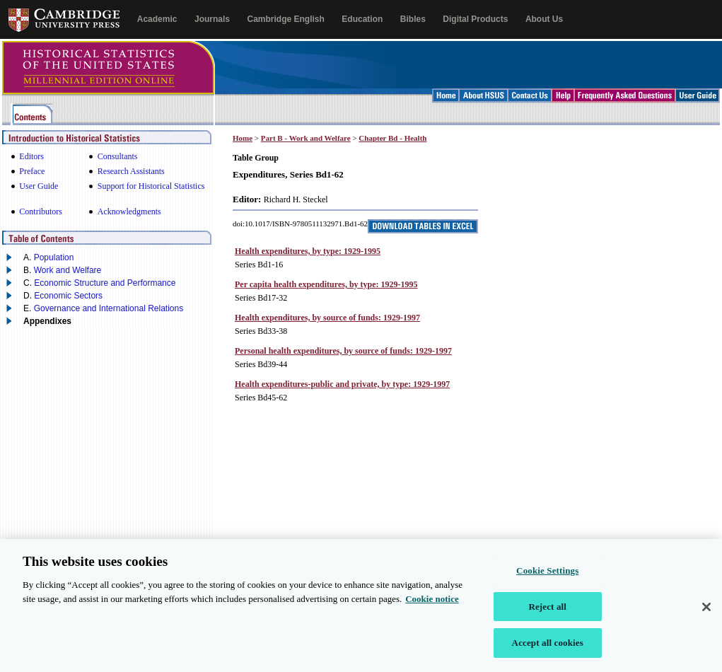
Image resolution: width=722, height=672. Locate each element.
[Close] (706, 610)
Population (54, 257)
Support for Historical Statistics (151, 186)
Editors (31, 156)
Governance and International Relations (108, 308)
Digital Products (475, 19)
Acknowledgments (129, 211)
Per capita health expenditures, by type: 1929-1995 (326, 284)
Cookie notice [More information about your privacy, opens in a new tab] (431, 602)
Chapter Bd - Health (392, 138)
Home (242, 138)
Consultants (118, 156)
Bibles (413, 19)
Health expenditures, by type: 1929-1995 (307, 251)
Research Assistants (131, 171)
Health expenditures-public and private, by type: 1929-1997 (342, 384)
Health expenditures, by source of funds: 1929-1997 (327, 318)
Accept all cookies (547, 647)
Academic (157, 19)
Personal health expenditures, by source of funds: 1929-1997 (343, 351)
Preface (32, 171)
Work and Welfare (68, 270)
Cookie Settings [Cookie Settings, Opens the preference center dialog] (547, 574)
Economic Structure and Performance (104, 283)
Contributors (40, 211)
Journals (212, 19)
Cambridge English (285, 19)
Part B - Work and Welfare (306, 138)
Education (362, 19)
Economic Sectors (68, 296)
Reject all (547, 610)
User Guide (38, 186)
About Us (544, 19)
